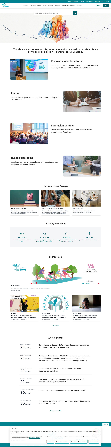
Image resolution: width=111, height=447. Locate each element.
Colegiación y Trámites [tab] (35, 5)
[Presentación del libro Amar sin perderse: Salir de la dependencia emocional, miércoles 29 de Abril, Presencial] (55, 370)
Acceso (98, 5)
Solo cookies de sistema (61, 441)
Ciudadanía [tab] (79, 5)
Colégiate (106, 5)
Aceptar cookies (93, 441)
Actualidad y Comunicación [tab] (68, 5)
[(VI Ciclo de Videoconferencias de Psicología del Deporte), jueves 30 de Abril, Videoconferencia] (55, 391)
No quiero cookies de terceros (78, 441)
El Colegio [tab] (25, 5)
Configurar (49, 441)
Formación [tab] (57, 5)
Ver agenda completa (55, 410)
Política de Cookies (35, 437)
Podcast (82, 1)
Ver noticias (55, 325)
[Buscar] (75, 13)
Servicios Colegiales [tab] (48, 5)
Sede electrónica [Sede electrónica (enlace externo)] (99, 1)
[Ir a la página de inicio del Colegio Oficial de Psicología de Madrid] (5, 5)
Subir (106, 425)
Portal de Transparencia (72, 1)
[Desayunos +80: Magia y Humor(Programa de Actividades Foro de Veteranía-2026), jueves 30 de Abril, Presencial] (55, 402)
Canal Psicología (89, 1)
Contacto (107, 1)
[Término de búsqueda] (53, 13)
